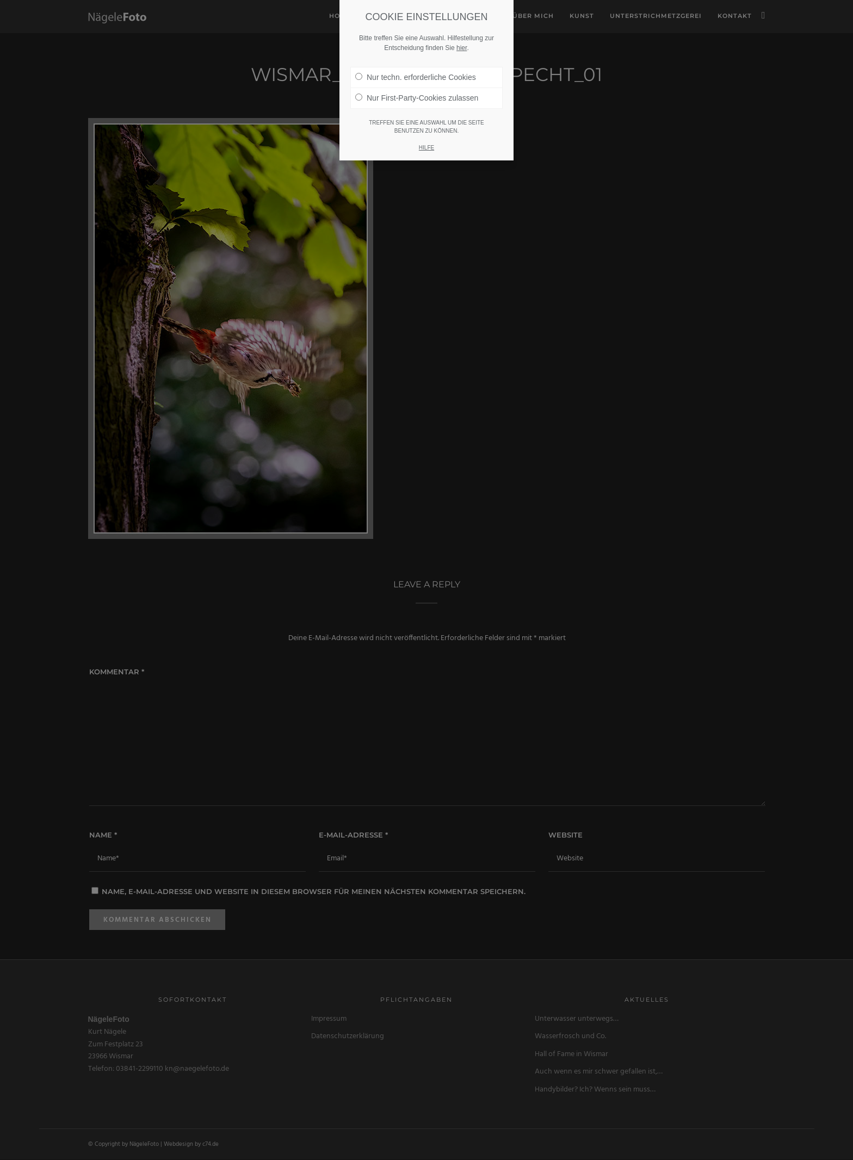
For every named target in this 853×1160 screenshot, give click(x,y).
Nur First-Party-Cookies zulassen (416, 98)
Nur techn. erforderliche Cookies (415, 77)
